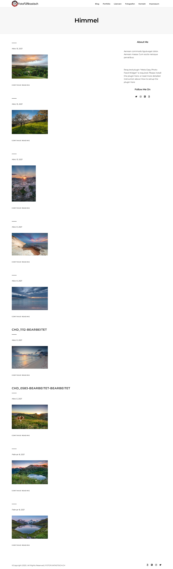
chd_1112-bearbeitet (29, 329)
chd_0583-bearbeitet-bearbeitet (41, 388)
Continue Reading (21, 85)
